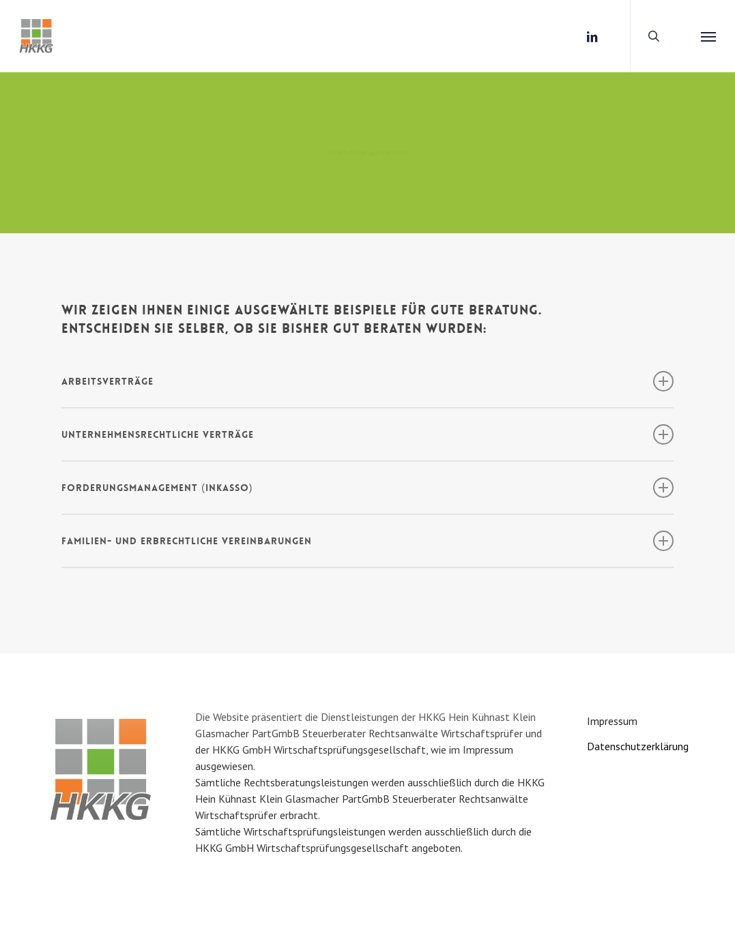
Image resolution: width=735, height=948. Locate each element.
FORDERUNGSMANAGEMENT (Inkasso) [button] (367, 487)
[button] (708, 36)
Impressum (612, 721)
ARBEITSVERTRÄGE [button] (367, 381)
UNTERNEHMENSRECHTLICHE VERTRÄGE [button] (367, 434)
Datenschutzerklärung (638, 746)
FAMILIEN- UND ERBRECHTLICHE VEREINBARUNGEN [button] (367, 541)
